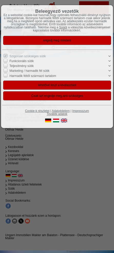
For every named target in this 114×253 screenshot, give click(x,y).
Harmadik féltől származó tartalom (32, 75)
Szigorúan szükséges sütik (27, 56)
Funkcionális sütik (21, 61)
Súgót (63, 27)
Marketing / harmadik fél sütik (29, 71)
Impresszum (80, 111)
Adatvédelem (61, 111)
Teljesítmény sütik (21, 66)
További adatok (57, 114)
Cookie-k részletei (37, 111)
